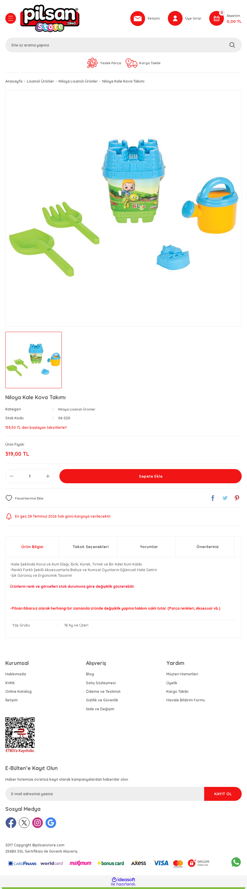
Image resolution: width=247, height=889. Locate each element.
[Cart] (225, 19)
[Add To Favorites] (25, 499)
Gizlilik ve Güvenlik (102, 702)
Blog (90, 676)
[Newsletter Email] (123, 796)
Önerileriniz (207, 548)
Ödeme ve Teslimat (103, 693)
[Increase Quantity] (48, 478)
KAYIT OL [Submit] (215, 795)
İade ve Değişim (100, 710)
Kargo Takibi (177, 693)
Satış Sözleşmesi (101, 684)
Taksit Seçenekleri (90, 548)
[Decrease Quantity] (11, 478)
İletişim (11, 702)
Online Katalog (18, 693)
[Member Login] (184, 19)
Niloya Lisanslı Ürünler (78, 411)
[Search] (123, 45)
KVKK (10, 684)
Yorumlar (149, 548)
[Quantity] (29, 478)
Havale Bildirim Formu (185, 702)
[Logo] (72, 19)
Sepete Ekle (150, 478)
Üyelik (171, 684)
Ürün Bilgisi (32, 548)
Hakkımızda (15, 676)
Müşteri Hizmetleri (182, 676)
